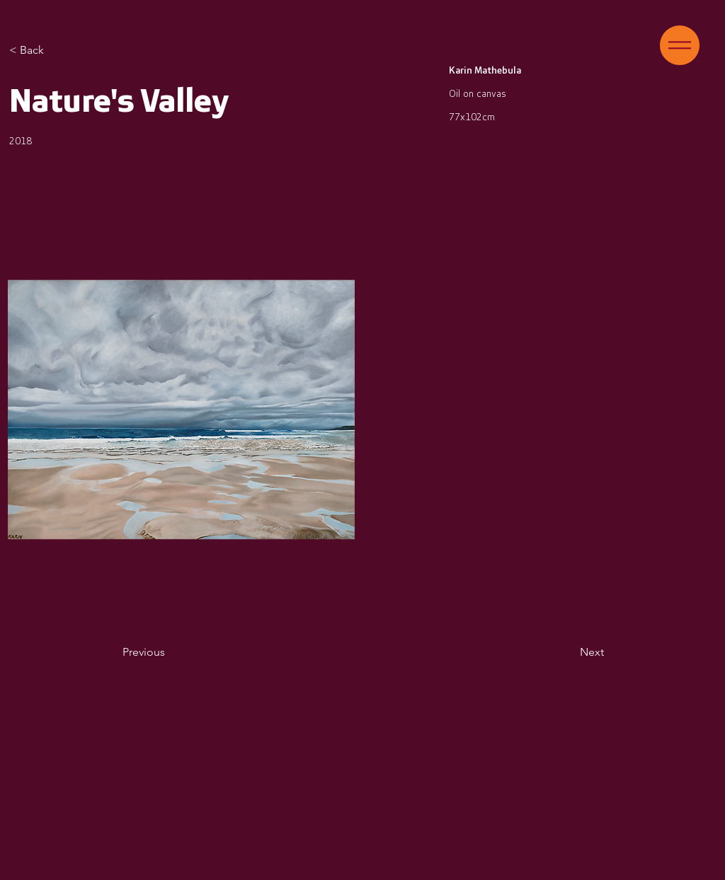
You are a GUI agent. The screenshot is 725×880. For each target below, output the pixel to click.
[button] (680, 45)
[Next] (568, 652)
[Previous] (169, 652)
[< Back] (66, 50)
